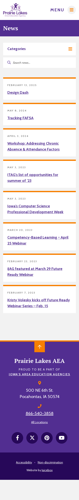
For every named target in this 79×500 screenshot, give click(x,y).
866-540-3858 (40, 413)
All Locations (39, 422)
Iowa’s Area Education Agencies (39, 374)
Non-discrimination (50, 462)
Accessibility (24, 462)
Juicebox (47, 470)
